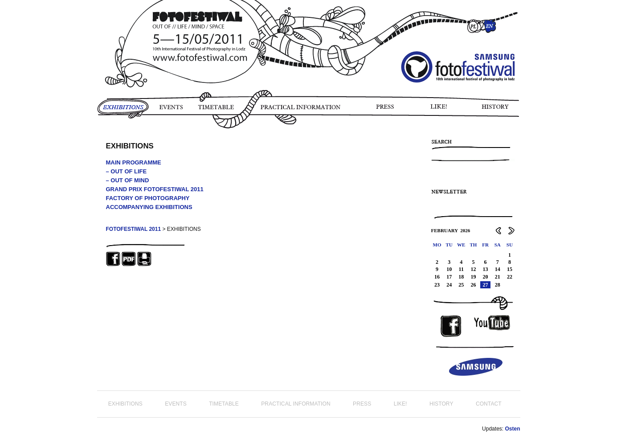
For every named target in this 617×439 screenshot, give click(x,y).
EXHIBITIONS (123, 110)
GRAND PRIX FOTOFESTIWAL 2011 (155, 189)
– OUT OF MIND (127, 180)
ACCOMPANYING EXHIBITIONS (149, 207)
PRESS (385, 110)
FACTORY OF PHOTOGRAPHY (148, 198)
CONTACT (489, 404)
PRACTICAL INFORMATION (302, 110)
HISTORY (499, 110)
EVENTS (170, 110)
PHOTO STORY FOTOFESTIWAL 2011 (99, 134)
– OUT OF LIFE (126, 171)
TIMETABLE (218, 110)
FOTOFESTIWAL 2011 (133, 229)
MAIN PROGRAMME (133, 162)
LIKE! (440, 110)
